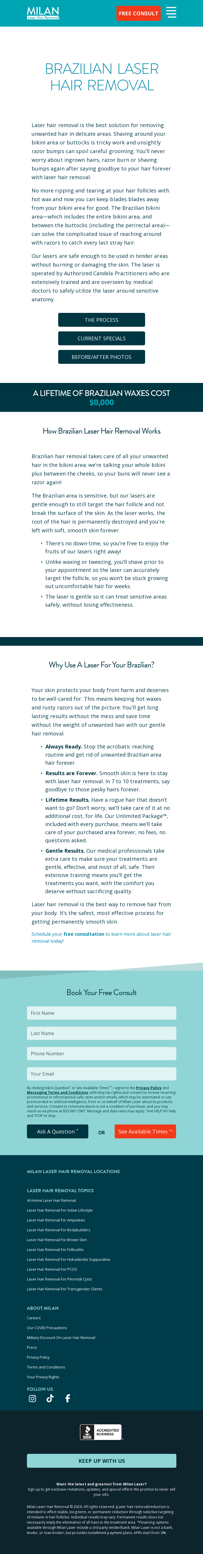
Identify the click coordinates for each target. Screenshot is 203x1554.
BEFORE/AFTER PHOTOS (101, 356)
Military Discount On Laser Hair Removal (61, 1337)
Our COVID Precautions (47, 1327)
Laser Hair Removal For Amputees (56, 1220)
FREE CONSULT (138, 13)
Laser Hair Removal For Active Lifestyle (60, 1210)
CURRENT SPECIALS (102, 338)
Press (32, 1347)
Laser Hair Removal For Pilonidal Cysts (59, 1279)
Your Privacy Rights (43, 1376)
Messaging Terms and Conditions (57, 1092)
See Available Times (145, 1131)
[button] (170, 13)
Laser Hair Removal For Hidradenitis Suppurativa (68, 1259)
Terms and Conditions (46, 1367)
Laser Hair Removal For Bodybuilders (58, 1229)
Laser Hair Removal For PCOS (52, 1269)
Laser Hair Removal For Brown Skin (57, 1239)
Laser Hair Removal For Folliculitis (55, 1249)
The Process (101, 319)
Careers (34, 1317)
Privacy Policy (149, 1087)
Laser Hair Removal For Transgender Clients (65, 1288)
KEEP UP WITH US (101, 1460)
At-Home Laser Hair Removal (51, 1200)
